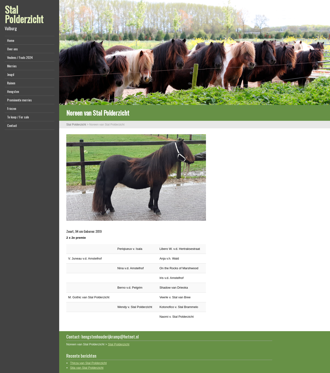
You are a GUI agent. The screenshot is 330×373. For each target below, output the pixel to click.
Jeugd (10, 74)
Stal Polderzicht (24, 14)
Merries (12, 65)
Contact (12, 125)
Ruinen (11, 82)
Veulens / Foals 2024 (20, 57)
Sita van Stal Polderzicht (86, 367)
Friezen (11, 108)
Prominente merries (19, 99)
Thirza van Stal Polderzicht (88, 363)
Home (10, 40)
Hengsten (13, 91)
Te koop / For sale (18, 116)
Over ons (12, 48)
